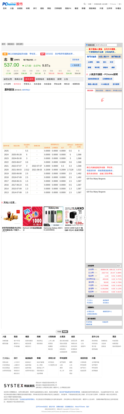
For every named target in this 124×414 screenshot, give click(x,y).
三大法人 (90, 300)
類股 (49, 8)
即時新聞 (63, 358)
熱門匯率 (95, 365)
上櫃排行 (17, 365)
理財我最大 (40, 370)
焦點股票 (83, 370)
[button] (84, 217)
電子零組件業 (28, 60)
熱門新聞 (63, 362)
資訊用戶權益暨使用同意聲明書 (69, 392)
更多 (118, 266)
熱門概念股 (116, 57)
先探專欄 (40, 373)
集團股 (50, 346)
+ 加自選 (75, 65)
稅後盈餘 (47, 84)
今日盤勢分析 (52, 365)
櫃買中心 (17, 343)
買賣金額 (5, 362)
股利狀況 (17, 84)
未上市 (62, 370)
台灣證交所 (90, 311)
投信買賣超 (6, 368)
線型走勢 (8, 79)
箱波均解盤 (40, 362)
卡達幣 (91, 285)
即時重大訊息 (117, 90)
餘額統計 (28, 362)
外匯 (101, 8)
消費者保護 (60, 407)
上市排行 (17, 362)
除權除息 (104, 341)
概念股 (50, 349)
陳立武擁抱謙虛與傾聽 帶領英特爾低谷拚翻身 (23, 54)
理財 (70, 373)
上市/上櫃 (51, 341)
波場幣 (91, 288)
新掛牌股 (95, 341)
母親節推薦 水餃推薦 (100, 4)
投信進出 (106, 303)
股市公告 (95, 337)
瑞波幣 (91, 276)
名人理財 (40, 365)
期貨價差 (40, 343)
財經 (70, 370)
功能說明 (105, 322)
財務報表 (40, 79)
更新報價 (75, 60)
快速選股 (115, 341)
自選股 (20, 8)
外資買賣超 (6, 365)
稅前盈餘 (37, 84)
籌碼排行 (17, 370)
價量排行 (108, 90)
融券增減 (28, 368)
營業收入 (27, 84)
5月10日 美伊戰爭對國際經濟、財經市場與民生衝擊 (61, 54)
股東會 (103, 346)
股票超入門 (40, 368)
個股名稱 (91, 45)
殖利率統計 (26, 90)
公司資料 (7, 84)
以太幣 (91, 273)
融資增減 (28, 365)
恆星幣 (91, 292)
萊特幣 (91, 282)
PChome (113, 4)
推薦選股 (115, 343)
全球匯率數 (95, 362)
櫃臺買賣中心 (107, 311)
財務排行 (17, 368)
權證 (76, 8)
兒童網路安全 (69, 407)
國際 (70, 362)
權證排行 (28, 346)
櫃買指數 (5, 343)
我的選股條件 (116, 346)
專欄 (38, 358)
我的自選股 (99, 90)
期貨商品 (40, 341)
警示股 (94, 346)
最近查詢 (90, 90)
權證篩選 (28, 343)
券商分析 (52, 358)
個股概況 (51, 79)
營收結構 (57, 84)
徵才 (87, 407)
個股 (73, 337)
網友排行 (17, 373)
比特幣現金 (91, 279)
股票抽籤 (95, 349)
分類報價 (58, 8)
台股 (61, 365)
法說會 (103, 343)
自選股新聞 (63, 352)
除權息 (118, 8)
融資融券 (106, 300)
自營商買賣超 (6, 370)
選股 (42, 8)
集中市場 (17, 341)
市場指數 (17, 346)
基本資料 (29, 79)
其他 (70, 368)
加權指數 (5, 341)
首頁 (5, 8)
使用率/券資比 (30, 370)
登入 (120, 4)
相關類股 (76, 84)
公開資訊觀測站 (92, 314)
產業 (61, 368)
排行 (35, 8)
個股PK (68, 8)
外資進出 (90, 303)
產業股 (50, 343)
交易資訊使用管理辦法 (27, 399)
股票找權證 (29, 341)
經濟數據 (95, 370)
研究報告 (51, 362)
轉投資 (67, 84)
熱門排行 (83, 368)
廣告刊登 (52, 407)
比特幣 (109, 8)
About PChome (80, 407)
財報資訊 (63, 349)
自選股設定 (63, 346)
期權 (83, 8)
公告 (66, 79)
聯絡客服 (89, 324)
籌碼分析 (19, 79)
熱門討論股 (91, 57)
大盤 (12, 8)
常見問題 (89, 322)
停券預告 (95, 343)
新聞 (89, 4)
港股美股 (92, 8)
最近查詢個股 (64, 341)
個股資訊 (11, 44)
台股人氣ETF (103, 57)
